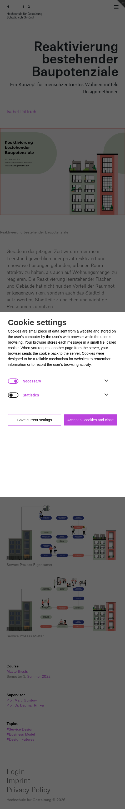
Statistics (31, 395)
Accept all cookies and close (90, 420)
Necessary (32, 381)
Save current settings (34, 420)
